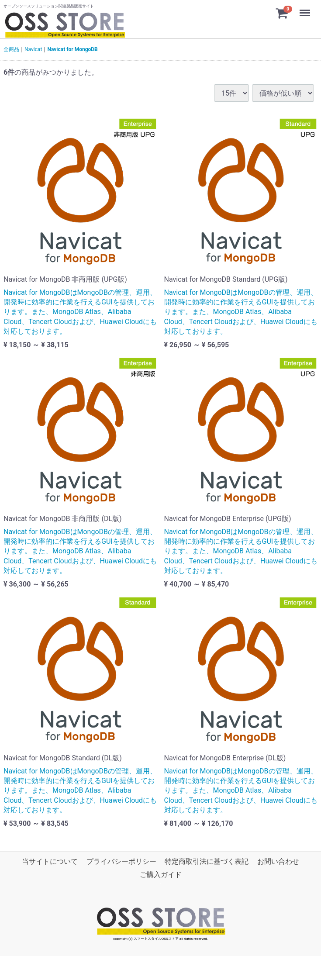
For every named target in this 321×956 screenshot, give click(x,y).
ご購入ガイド (161, 874)
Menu (305, 9)
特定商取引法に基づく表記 (207, 861)
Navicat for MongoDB (72, 49)
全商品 (11, 49)
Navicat (33, 49)
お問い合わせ (278, 861)
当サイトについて (50, 861)
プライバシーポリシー (121, 861)
